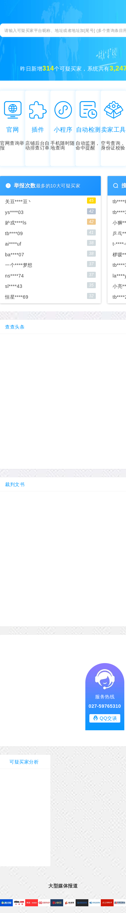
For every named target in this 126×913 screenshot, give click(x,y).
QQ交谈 (105, 718)
